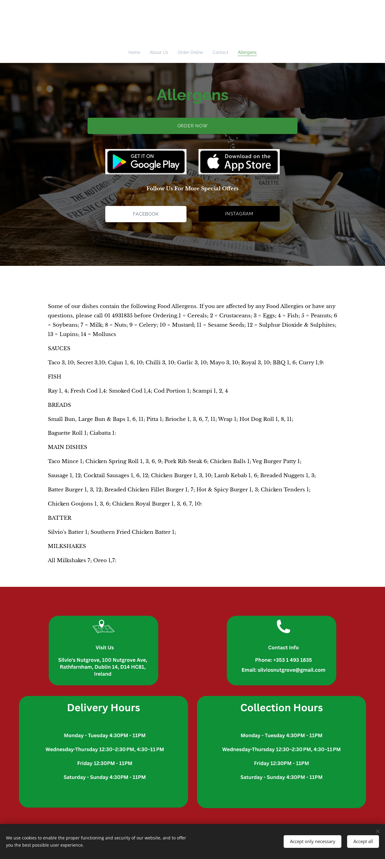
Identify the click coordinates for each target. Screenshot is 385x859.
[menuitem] (134, 52)
